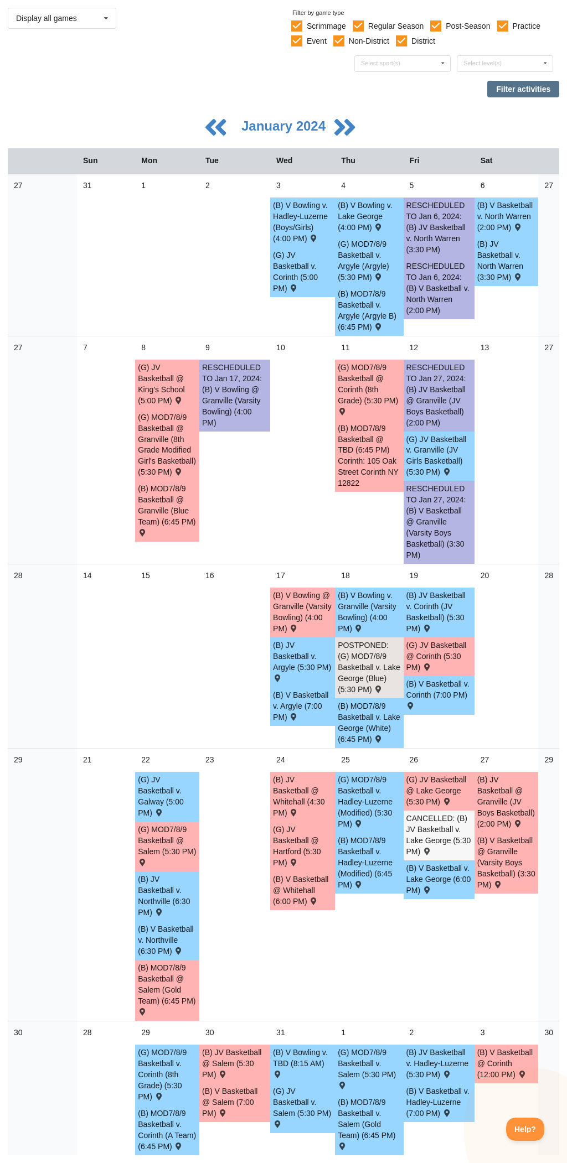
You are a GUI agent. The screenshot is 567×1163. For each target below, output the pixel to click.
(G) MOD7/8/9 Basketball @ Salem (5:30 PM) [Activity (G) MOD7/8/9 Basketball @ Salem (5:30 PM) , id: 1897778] (167, 845)
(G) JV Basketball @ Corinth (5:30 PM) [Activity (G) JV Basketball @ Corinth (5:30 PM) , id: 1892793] (436, 656)
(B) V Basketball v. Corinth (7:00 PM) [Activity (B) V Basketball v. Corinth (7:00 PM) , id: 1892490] (438, 694)
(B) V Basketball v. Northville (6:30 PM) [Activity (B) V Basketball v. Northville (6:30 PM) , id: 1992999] (165, 940)
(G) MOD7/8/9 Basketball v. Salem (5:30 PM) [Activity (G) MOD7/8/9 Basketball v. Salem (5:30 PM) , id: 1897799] (367, 1068)
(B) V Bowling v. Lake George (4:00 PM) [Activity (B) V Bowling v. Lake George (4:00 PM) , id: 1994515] (365, 216)
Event (317, 41)
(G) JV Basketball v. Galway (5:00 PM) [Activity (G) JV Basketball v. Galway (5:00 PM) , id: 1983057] (160, 796)
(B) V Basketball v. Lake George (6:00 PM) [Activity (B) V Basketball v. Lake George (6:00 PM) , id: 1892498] (438, 879)
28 (18, 575)
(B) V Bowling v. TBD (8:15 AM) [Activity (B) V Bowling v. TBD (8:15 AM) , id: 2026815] (300, 1062)
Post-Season (468, 26)
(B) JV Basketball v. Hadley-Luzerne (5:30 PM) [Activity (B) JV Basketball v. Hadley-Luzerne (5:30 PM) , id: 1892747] (437, 1063)
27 (18, 185)
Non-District (369, 41)
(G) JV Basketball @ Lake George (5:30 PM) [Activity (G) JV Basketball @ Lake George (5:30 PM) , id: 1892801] (436, 790)
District (423, 41)
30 (18, 1032)
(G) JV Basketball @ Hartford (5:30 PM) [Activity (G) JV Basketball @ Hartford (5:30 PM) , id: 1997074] (297, 846)
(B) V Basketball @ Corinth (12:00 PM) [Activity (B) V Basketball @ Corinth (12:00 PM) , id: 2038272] (505, 1063)
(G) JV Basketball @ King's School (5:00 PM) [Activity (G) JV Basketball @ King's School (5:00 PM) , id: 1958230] (161, 384)
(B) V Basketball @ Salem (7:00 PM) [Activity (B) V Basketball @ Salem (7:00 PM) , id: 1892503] (229, 1102)
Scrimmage (326, 26)
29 (18, 759)
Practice (527, 26)
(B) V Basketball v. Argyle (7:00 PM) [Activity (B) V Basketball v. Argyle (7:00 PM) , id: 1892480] (300, 705)
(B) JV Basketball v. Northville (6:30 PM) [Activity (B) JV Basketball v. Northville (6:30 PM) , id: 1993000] (164, 896)
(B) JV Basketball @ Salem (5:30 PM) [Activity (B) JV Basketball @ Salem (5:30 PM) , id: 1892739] (231, 1063)
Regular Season (396, 26)
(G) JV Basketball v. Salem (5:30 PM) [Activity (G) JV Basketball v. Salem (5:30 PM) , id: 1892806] (302, 1107)
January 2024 (285, 125)
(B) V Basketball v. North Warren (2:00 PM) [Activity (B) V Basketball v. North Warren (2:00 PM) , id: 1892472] (505, 216)
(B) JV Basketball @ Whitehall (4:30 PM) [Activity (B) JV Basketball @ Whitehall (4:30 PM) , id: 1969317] (298, 796)
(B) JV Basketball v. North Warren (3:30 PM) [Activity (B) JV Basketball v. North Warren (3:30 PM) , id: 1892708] (500, 261)
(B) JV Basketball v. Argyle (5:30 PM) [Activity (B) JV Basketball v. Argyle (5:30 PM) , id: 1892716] (302, 661)
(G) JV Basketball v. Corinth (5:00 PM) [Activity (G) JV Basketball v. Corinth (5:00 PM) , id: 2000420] (295, 272)
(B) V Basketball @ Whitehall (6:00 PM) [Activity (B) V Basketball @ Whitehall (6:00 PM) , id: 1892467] (300, 890)
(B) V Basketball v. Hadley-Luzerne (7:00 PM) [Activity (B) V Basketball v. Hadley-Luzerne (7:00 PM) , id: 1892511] (438, 1102)
